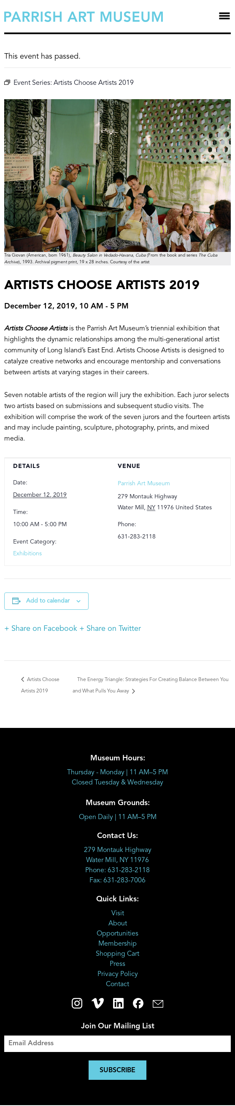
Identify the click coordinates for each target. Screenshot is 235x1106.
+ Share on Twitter (110, 629)
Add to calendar (48, 601)
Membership (117, 944)
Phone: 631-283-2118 (117, 870)
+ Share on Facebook (40, 629)
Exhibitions (27, 554)
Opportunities (117, 933)
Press (117, 964)
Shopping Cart (117, 954)
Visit (117, 913)
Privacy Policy (117, 974)
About (117, 923)
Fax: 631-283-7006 (117, 880)
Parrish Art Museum (144, 484)
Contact (117, 984)
